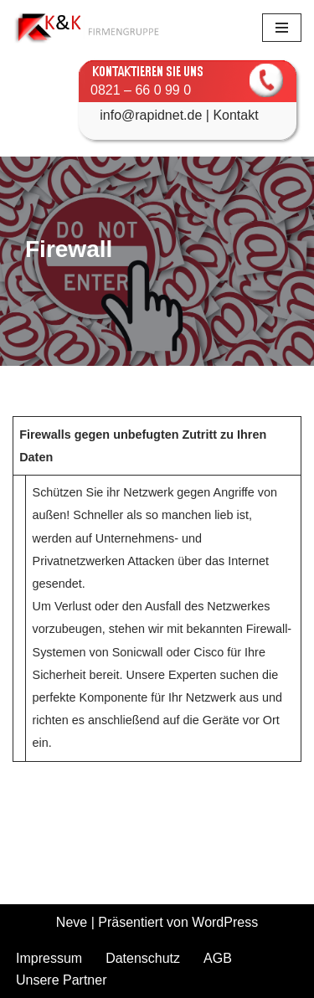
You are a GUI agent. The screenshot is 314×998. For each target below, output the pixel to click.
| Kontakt (230, 115)
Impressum (49, 958)
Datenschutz (143, 958)
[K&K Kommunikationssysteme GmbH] (87, 28)
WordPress (225, 922)
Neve (71, 922)
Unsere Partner (61, 980)
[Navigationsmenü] (281, 27)
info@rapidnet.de (141, 115)
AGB (217, 958)
